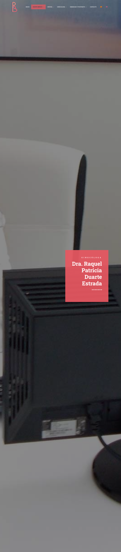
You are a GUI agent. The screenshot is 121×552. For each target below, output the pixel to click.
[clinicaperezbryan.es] (14, 7)
